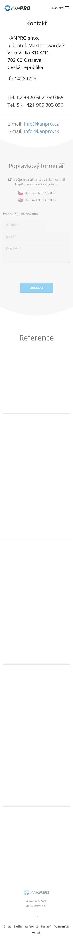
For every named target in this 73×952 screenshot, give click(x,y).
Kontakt (36, 933)
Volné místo (61, 927)
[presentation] (32, 274)
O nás (7, 927)
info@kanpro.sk (41, 131)
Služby (18, 927)
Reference (31, 927)
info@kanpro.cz (41, 123)
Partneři (46, 927)
